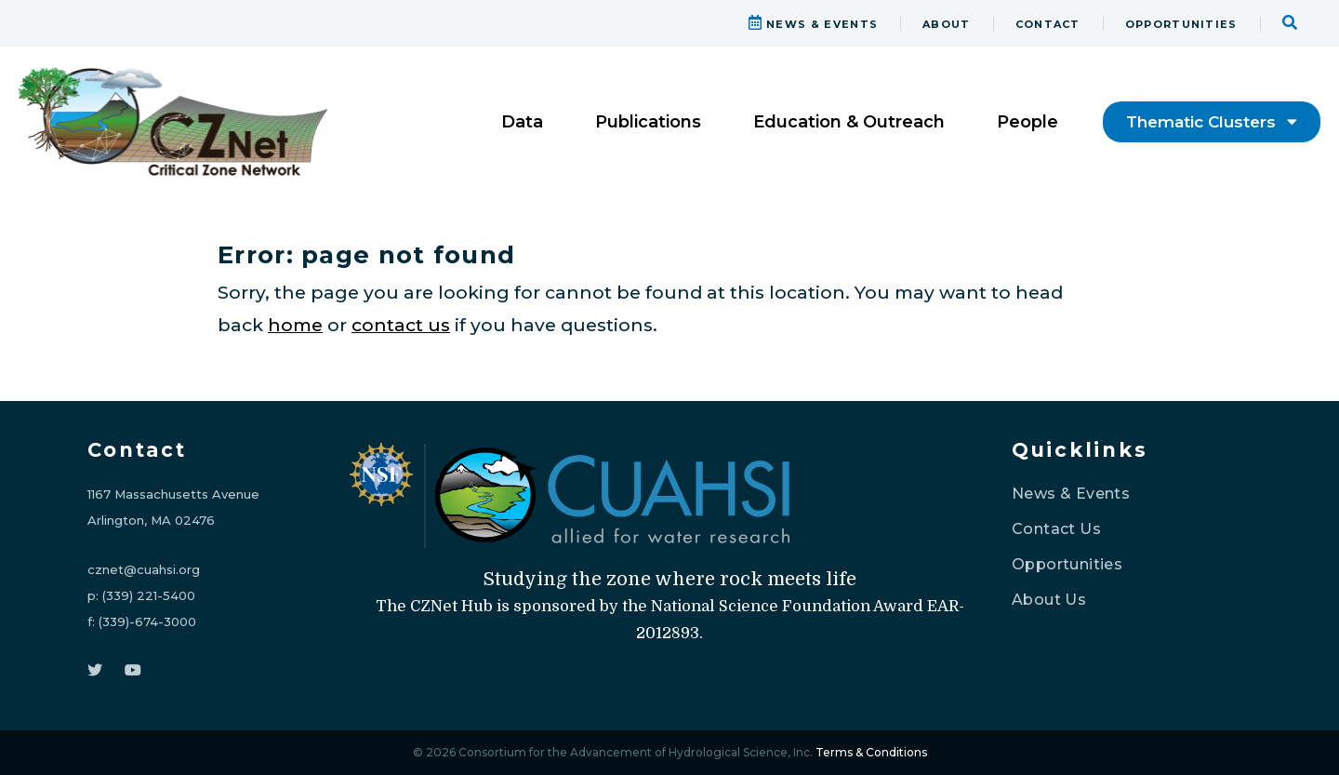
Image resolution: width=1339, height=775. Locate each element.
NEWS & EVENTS (814, 24)
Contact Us (1056, 529)
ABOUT (946, 24)
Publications (648, 122)
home (295, 325)
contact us (400, 325)
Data (522, 122)
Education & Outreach (849, 122)
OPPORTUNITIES (1181, 24)
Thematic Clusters (1211, 122)
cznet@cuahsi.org (143, 569)
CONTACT (1047, 24)
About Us (1049, 599)
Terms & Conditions (871, 752)
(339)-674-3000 (147, 621)
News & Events (1071, 493)
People (1027, 122)
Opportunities (1067, 564)
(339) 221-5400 (148, 595)
